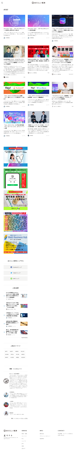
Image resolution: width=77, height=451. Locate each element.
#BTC (6, 351)
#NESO (23, 354)
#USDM (6, 354)
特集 (24, 77)
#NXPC (6, 357)
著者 (23, 445)
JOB (22, 442)
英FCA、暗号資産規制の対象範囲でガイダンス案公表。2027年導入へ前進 (12, 331)
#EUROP (23, 357)
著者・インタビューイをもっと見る (19, 417)
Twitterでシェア (16, 273)
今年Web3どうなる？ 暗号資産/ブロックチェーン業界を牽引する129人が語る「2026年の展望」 (12, 305)
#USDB (12, 357)
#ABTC (11, 351)
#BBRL (17, 357)
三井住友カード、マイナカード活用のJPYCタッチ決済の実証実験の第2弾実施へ (12, 314)
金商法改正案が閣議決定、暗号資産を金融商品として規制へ (12, 322)
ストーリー (24, 435)
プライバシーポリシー (45, 435)
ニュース (23, 37)
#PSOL (12, 354)
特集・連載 (24, 432)
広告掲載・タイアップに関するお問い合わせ (65, 433)
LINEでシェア (16, 278)
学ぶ (23, 437)
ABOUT (23, 447)
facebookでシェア (17, 267)
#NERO (17, 351)
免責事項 (42, 437)
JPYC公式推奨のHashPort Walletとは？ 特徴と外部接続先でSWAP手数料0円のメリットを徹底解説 (12, 295)
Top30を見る (25, 337)
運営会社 (42, 432)
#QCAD (22, 351)
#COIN (17, 354)
